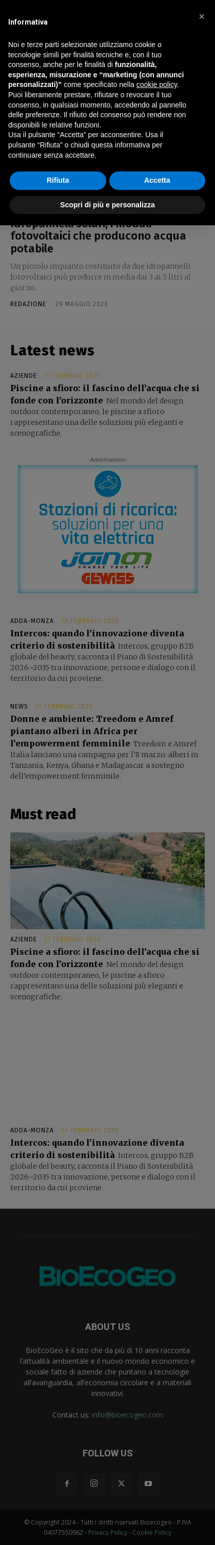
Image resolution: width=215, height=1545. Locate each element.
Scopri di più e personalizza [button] (107, 205)
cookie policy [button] (156, 84)
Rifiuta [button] (58, 180)
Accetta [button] (157, 180)
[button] (201, 16)
